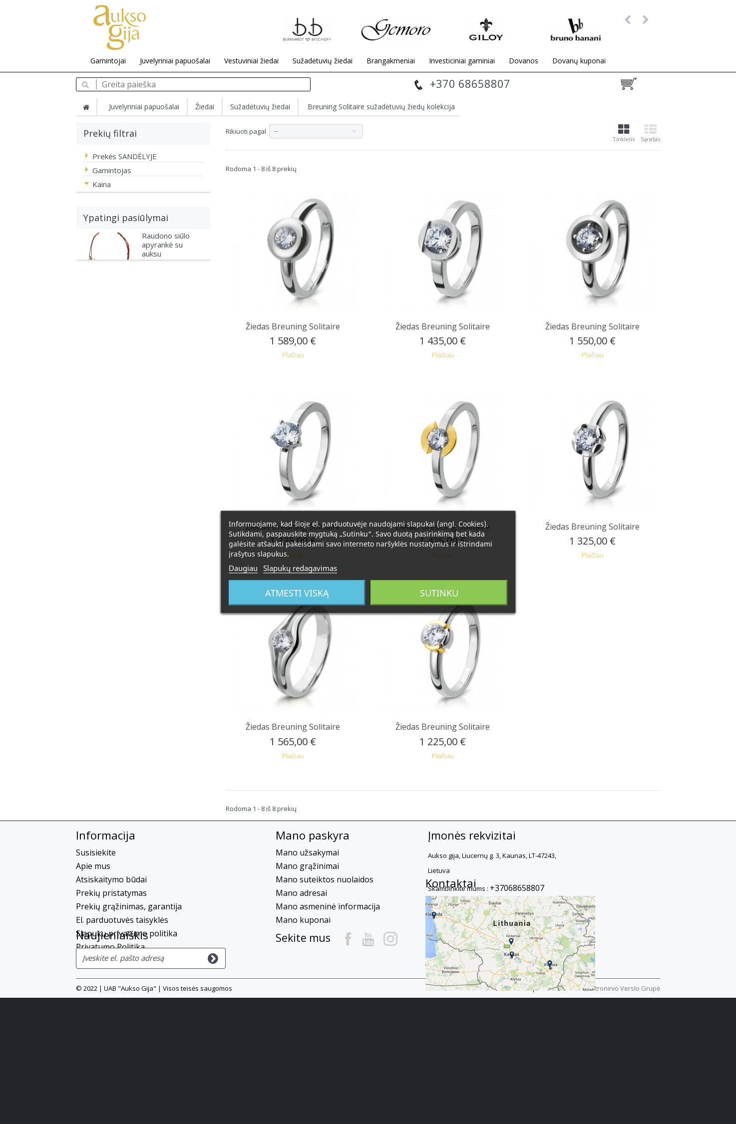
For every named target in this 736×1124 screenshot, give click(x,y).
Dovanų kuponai (579, 60)
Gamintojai (108, 60)
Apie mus (93, 865)
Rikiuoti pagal (246, 131)
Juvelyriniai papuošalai (175, 60)
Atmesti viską (297, 593)
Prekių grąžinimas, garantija (129, 906)
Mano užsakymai (307, 852)
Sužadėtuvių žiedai (323, 60)
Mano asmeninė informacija (328, 906)
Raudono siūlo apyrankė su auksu (166, 360)
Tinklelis (624, 133)
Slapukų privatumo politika (126, 933)
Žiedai (204, 106)
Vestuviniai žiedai (251, 60)
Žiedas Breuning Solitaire (293, 326)
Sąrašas (650, 133)
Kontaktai (450, 934)
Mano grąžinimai (307, 865)
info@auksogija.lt (493, 905)
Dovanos (523, 60)
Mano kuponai (303, 919)
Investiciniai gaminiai (462, 60)
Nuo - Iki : (96, 202)
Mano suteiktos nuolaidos (324, 879)
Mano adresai (301, 892)
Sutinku (439, 593)
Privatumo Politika (110, 946)
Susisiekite (96, 852)
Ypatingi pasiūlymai (125, 327)
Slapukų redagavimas (300, 568)
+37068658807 (517, 887)
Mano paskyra (313, 835)
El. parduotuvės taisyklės (122, 919)
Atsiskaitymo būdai (111, 879)
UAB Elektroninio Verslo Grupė (614, 1114)
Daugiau (243, 568)
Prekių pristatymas (111, 892)
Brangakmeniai (391, 60)
